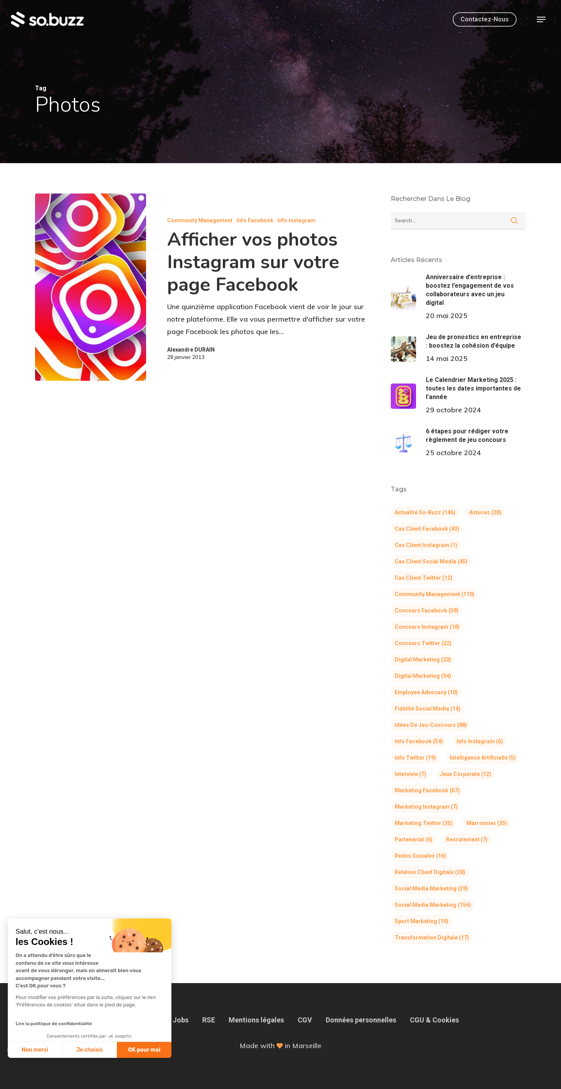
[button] (541, 20)
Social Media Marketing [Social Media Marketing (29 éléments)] (431, 888)
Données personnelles (361, 1020)
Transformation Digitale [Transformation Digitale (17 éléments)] (432, 937)
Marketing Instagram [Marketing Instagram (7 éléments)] (426, 807)
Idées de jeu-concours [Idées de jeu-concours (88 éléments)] (431, 725)
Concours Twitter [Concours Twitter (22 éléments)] (423, 643)
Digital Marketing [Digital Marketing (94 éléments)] (423, 676)
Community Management (200, 220)
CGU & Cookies (434, 1020)
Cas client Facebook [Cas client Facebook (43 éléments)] (427, 529)
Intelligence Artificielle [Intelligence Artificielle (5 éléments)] (483, 758)
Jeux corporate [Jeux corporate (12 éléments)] (465, 774)
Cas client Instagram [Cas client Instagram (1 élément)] (426, 545)
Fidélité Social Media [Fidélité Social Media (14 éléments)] (427, 708)
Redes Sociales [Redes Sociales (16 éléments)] (420, 856)
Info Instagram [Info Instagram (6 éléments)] (480, 741)
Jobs (181, 1020)
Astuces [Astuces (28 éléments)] (485, 512)
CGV (305, 1020)
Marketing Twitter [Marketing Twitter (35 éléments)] (424, 823)
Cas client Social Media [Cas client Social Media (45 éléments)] (431, 561)
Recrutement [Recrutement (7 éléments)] (467, 839)
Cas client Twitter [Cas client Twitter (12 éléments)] (423, 578)
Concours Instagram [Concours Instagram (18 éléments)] (427, 627)
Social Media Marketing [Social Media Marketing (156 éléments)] (433, 905)
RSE (208, 1020)
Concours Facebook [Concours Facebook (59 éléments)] (427, 610)
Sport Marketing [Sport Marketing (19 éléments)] (421, 921)
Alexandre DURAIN (191, 350)
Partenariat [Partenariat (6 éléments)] (413, 839)
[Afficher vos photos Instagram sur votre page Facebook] (90, 287)
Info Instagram (296, 220)
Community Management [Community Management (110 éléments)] (435, 594)
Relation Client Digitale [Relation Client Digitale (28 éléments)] (430, 872)
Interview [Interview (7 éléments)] (410, 774)
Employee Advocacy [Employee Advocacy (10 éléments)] (426, 692)
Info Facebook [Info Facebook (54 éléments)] (419, 741)
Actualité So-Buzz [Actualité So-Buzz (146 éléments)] (425, 512)
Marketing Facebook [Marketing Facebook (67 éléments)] (427, 790)
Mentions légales (256, 1020)
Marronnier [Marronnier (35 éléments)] (486, 823)
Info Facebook (254, 220)
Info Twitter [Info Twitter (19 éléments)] (415, 758)
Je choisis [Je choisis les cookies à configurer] (45, 1050)
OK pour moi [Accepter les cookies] (100, 1050)
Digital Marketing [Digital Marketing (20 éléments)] (423, 659)
